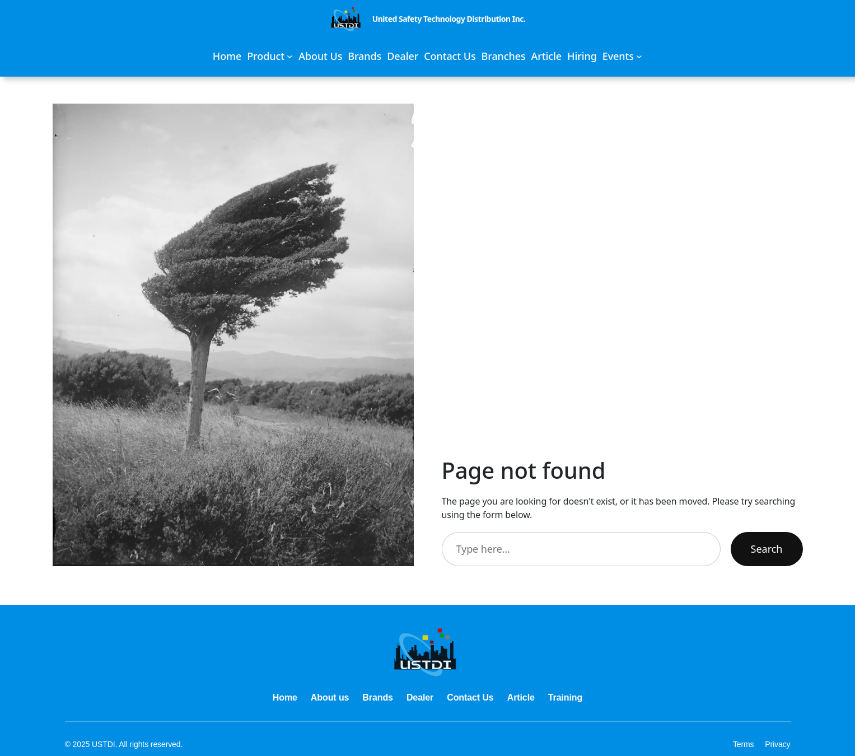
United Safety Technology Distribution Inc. (449, 18)
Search (767, 549)
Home (285, 697)
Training (565, 697)
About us (330, 697)
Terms (743, 744)
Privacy (777, 744)
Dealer (420, 697)
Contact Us (470, 697)
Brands (377, 697)
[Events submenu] (622, 56)
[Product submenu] (270, 56)
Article (521, 697)
